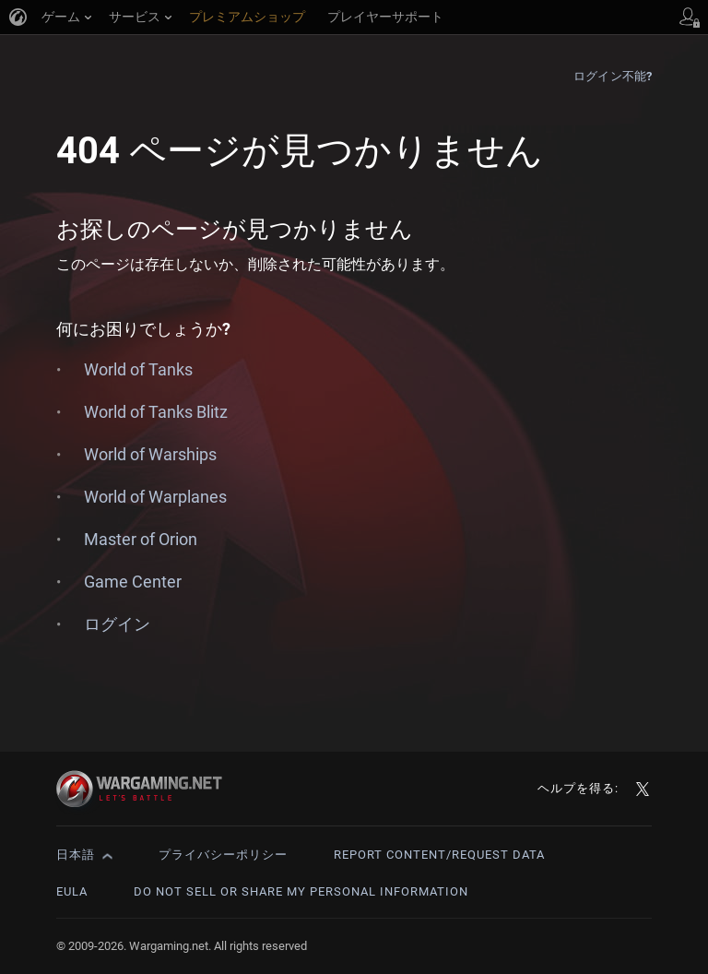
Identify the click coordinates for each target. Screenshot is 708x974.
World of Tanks (138, 369)
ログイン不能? (612, 76)
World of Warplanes (155, 496)
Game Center (133, 581)
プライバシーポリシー (223, 854)
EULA (72, 891)
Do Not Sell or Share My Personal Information (301, 891)
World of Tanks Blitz (156, 412)
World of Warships (150, 454)
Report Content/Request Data (439, 854)
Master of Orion (140, 539)
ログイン (117, 624)
